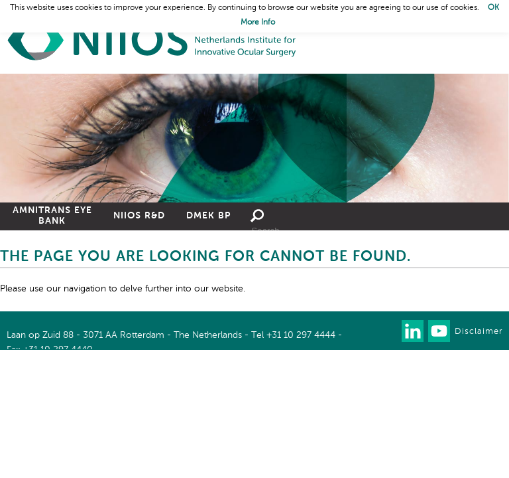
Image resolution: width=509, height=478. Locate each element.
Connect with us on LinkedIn (413, 331)
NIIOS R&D (139, 215)
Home (152, 40)
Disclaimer (478, 331)
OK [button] (493, 8)
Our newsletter (386, 331)
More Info (258, 23)
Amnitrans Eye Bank (52, 216)
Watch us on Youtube (439, 331)
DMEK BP (208, 215)
